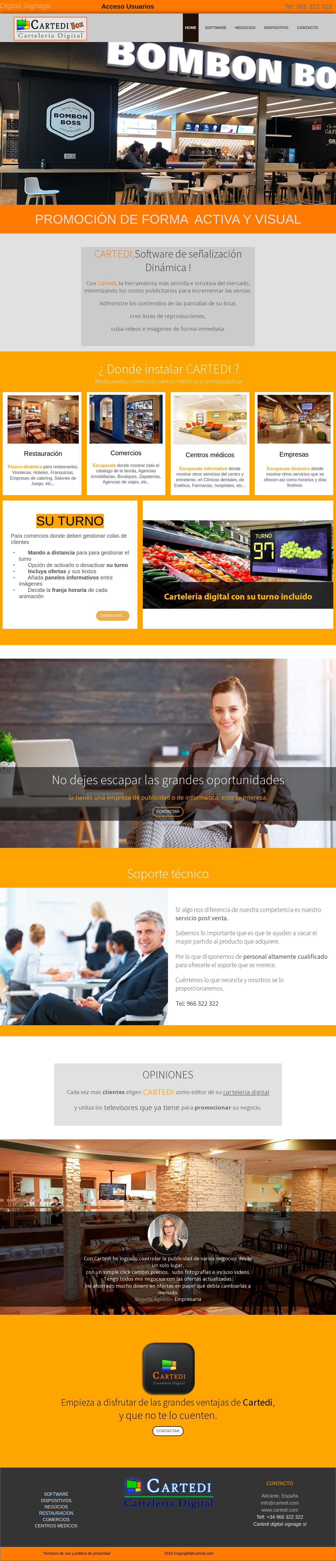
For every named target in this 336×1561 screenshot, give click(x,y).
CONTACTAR (167, 811)
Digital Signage (25, 5)
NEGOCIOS (245, 27)
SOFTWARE (215, 27)
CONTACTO (307, 27)
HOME (190, 27)
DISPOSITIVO (276, 27)
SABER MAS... (112, 615)
